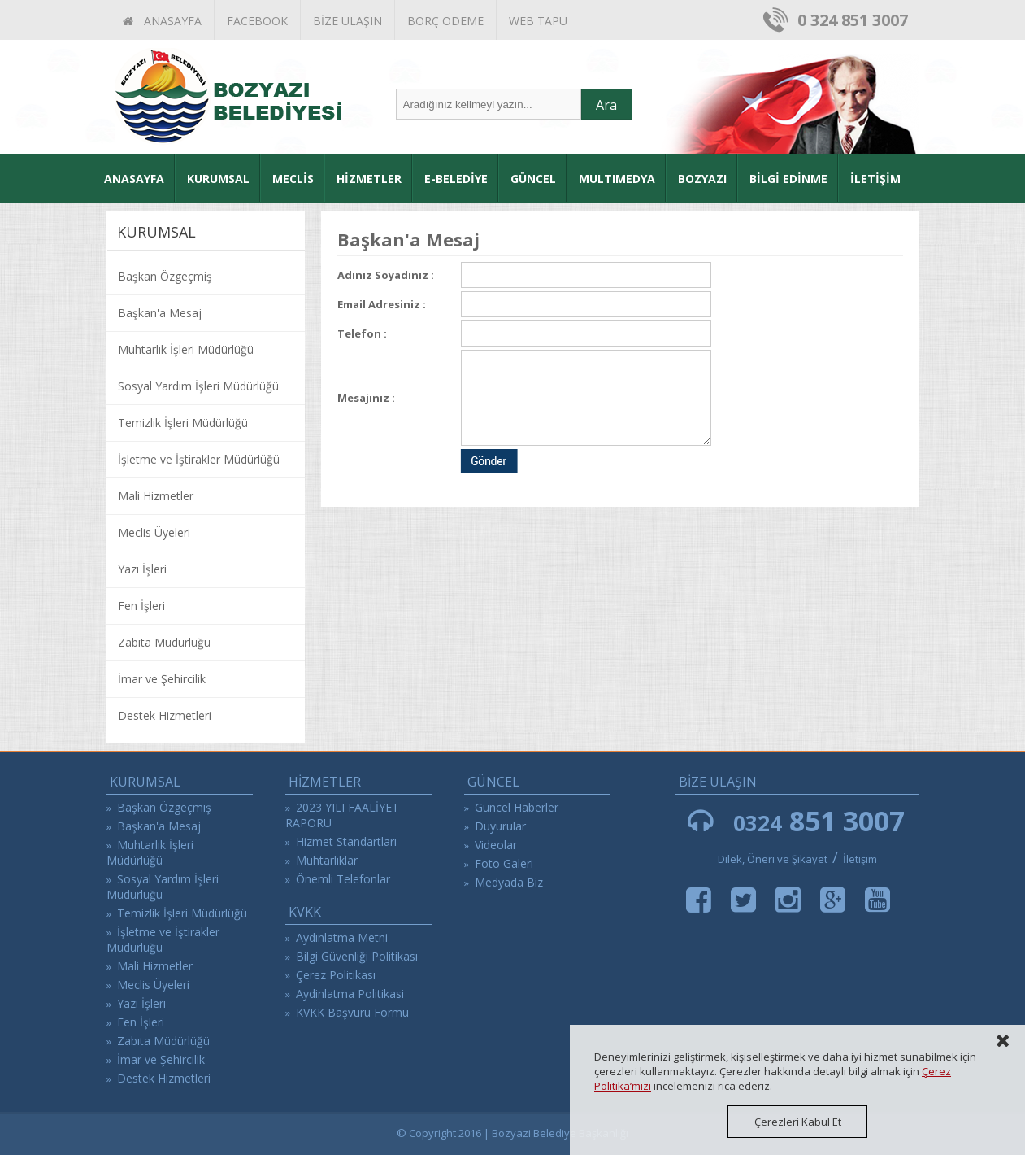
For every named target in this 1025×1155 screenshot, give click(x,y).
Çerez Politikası (336, 975)
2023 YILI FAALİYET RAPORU (342, 815)
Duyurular (500, 826)
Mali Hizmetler (155, 495)
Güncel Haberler (516, 807)
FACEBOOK (257, 20)
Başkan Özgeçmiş (165, 276)
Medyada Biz (509, 882)
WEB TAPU (538, 20)
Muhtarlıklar (327, 860)
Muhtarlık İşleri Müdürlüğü (186, 349)
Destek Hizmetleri (164, 715)
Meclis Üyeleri (154, 532)
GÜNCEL (533, 178)
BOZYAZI (702, 178)
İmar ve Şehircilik (162, 678)
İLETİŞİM (875, 178)
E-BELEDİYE (456, 178)
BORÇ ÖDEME (445, 20)
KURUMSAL (218, 178)
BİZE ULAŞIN (347, 20)
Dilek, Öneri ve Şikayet (772, 859)
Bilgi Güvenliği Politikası (357, 956)
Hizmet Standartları (346, 841)
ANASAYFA (162, 20)
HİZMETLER (369, 178)
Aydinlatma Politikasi (350, 993)
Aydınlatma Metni (342, 937)
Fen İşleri (141, 605)
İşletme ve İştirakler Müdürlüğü (199, 459)
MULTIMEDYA (617, 178)
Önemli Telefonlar (343, 879)
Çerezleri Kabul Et (797, 1121)
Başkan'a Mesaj (160, 312)
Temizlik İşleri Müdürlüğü (183, 422)
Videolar (496, 844)
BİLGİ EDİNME (788, 178)
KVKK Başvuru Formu (352, 1012)
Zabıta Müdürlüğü (164, 642)
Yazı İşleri (142, 569)
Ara (606, 105)
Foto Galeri (504, 863)
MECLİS (293, 178)
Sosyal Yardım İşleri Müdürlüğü (198, 386)
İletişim (860, 859)
